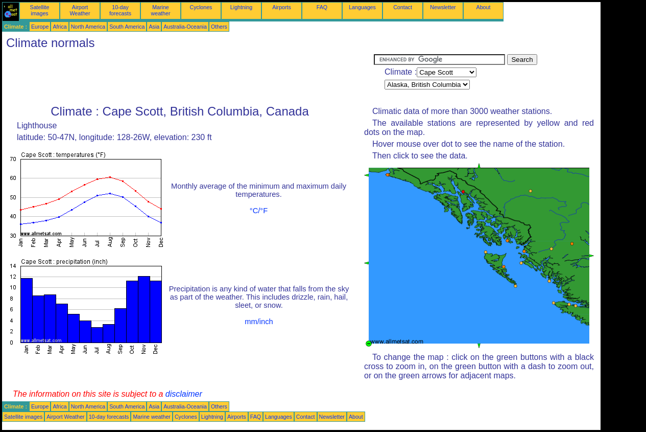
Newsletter (443, 7)
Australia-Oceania (185, 27)
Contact (402, 7)
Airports (281, 7)
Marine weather (161, 10)
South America (127, 27)
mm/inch (259, 321)
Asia (154, 27)
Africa (59, 27)
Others (219, 27)
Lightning (241, 7)
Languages (362, 7)
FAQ (322, 7)
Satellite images (40, 10)
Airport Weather (79, 10)
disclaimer (183, 394)
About (483, 7)
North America (88, 27)
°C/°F (259, 211)
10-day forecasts (120, 10)
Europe (40, 27)
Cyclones (201, 7)
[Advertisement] (188, 77)
